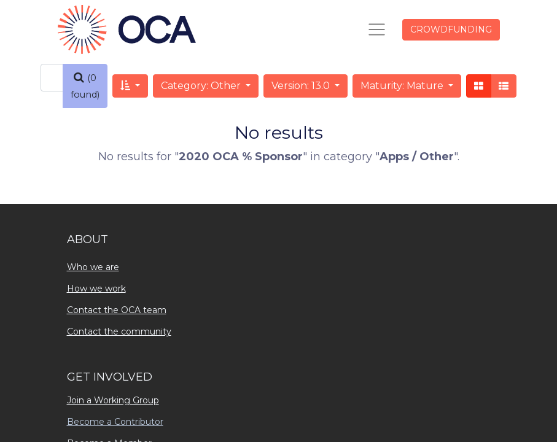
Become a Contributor (115, 421)
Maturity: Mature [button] (403, 85)
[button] (130, 86)
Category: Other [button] (202, 85)
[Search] (85, 86)
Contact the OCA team (116, 310)
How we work (96, 288)
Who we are (93, 267)
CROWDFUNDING (451, 29)
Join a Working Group (113, 400)
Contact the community (119, 331)
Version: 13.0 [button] (301, 85)
